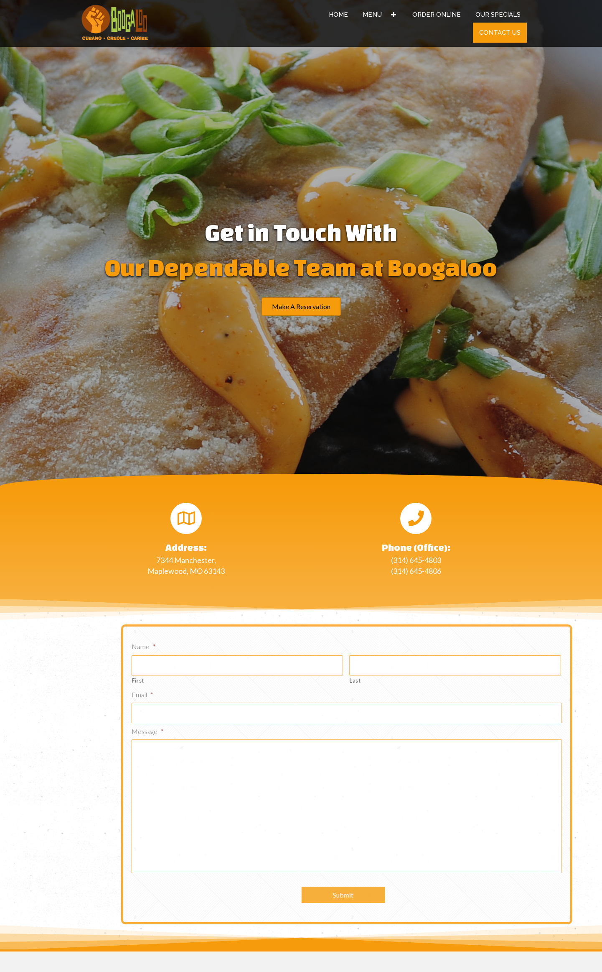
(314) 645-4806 (416, 571)
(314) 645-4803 (416, 560)
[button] (301, 306)
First (220, 680)
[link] (338, 15)
